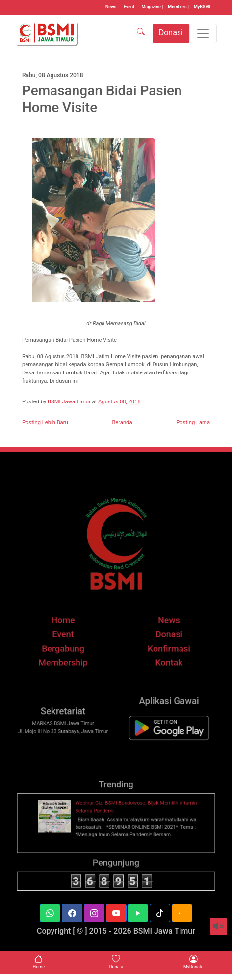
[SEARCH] (141, 33)
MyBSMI (202, 6)
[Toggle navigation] (203, 33)
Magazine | (152, 6)
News (163, 634)
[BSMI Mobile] (163, 739)
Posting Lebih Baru (45, 422)
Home (68, 634)
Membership (69, 672)
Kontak (163, 672)
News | (112, 6)
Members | (178, 6)
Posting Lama (193, 422)
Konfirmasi (163, 659)
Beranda (122, 422)
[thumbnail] (61, 829)
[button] (50, 913)
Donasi (164, 647)
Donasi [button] (171, 32)
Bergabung (69, 659)
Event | (130, 6)
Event (68, 647)
